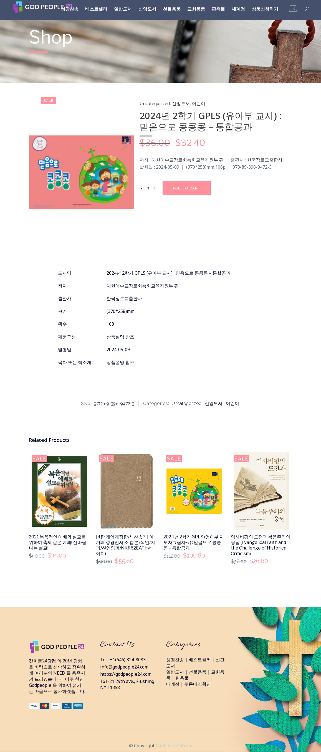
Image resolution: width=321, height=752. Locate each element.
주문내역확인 (197, 684)
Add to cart (187, 188)
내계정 (173, 684)
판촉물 (182, 678)
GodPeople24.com (174, 746)
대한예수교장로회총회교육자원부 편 (187, 160)
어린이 (198, 103)
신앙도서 (181, 103)
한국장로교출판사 (264, 160)
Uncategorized (155, 103)
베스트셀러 (200, 660)
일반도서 (175, 672)
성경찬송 (175, 660)
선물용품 (197, 672)
